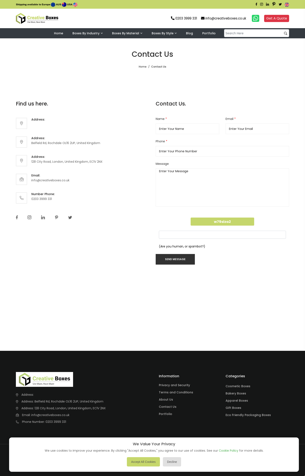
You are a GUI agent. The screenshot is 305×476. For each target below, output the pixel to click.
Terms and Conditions (176, 392)
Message (162, 164)
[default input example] (256, 33)
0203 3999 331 (41, 199)
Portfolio (209, 33)
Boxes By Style (162, 33)
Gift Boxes (233, 408)
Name (161, 119)
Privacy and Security (174, 385)
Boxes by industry (86, 33)
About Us (166, 399)
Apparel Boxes (237, 400)
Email (231, 119)
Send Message (175, 259)
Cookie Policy (228, 450)
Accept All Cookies (143, 462)
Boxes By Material (125, 33)
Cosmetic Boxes (238, 386)
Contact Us (167, 407)
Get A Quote (276, 18)
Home (58, 33)
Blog (189, 33)
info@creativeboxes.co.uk (50, 180)
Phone (161, 141)
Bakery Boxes (236, 393)
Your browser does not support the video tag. (67, 18)
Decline (172, 462)
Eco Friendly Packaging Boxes (248, 415)
